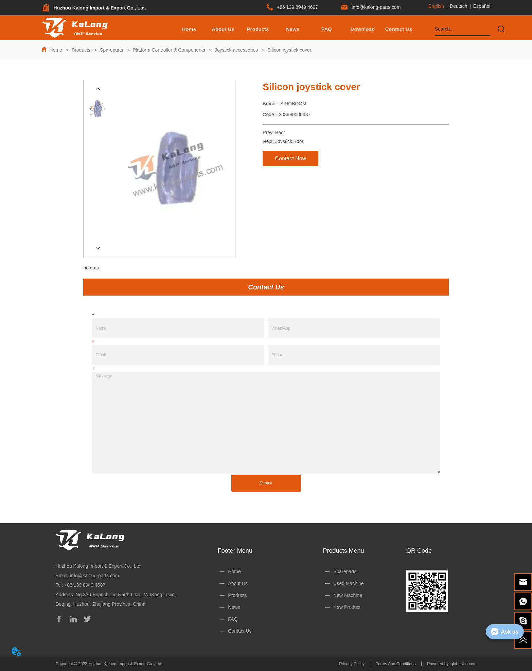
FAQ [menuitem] (326, 29)
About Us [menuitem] (223, 29)
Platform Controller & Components (169, 50)
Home (56, 50)
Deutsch (458, 6)
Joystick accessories (236, 50)
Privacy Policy (352, 663)
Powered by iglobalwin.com (451, 663)
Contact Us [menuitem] (398, 29)
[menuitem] (258, 28)
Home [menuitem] (189, 29)
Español (482, 6)
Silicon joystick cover (288, 50)
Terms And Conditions (396, 663)
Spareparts (111, 50)
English (436, 6)
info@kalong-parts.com (94, 575)
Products (81, 50)
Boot (280, 132)
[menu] (293, 28)
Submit (266, 483)
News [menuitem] (292, 29)
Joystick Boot (289, 141)
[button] (258, 29)
